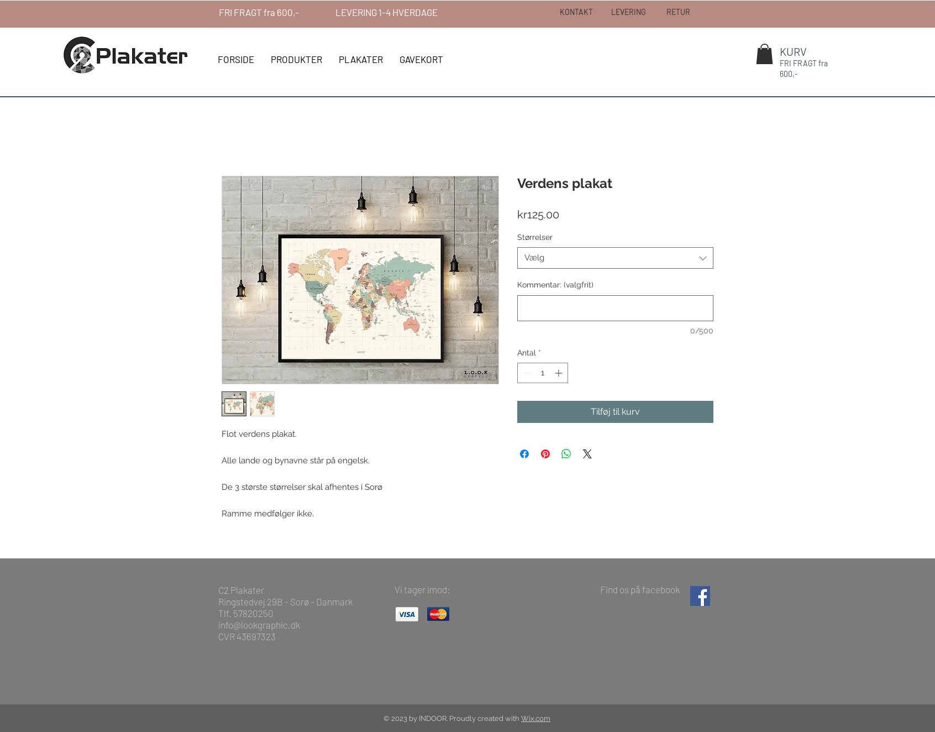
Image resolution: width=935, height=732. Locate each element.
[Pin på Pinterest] (545, 454)
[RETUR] (678, 12)
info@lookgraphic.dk (259, 624)
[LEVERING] (628, 12)
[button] (764, 54)
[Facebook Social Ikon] (700, 596)
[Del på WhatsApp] (566, 454)
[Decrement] (526, 373)
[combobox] (615, 258)
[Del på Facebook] (524, 454)
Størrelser (535, 237)
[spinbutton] (543, 373)
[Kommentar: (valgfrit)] (615, 308)
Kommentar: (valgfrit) (555, 284)
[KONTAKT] (576, 12)
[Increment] (559, 373)
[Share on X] (587, 454)
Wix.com (535, 718)
